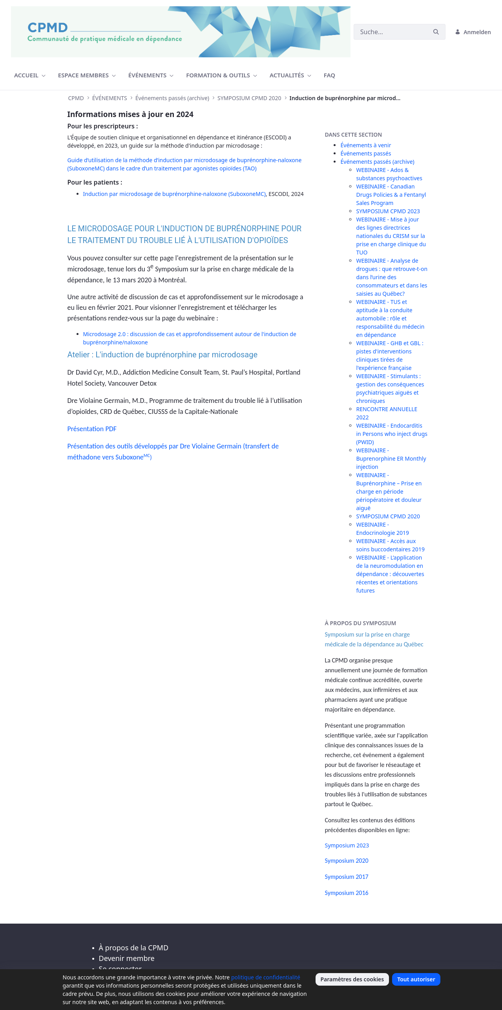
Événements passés (365, 153)
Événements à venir (365, 145)
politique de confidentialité (265, 977)
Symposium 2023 (347, 845)
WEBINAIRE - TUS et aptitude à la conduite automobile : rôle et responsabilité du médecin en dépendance (390, 318)
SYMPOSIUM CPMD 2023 (388, 211)
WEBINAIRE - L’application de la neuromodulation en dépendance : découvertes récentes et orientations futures (390, 574)
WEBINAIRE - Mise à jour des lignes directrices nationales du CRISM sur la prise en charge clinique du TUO (391, 236)
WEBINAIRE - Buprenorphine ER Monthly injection (391, 458)
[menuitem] (30, 75)
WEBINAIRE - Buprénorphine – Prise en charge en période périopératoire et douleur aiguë (389, 491)
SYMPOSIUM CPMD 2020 (388, 516)
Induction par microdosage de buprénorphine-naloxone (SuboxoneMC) (174, 194)
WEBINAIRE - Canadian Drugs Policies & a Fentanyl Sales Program (391, 195)
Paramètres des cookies (352, 979)
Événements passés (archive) (377, 161)
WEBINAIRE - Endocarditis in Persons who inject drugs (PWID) (391, 434)
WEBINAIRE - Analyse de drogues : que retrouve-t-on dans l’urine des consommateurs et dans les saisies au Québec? (391, 277)
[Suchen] (390, 32)
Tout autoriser (416, 979)
